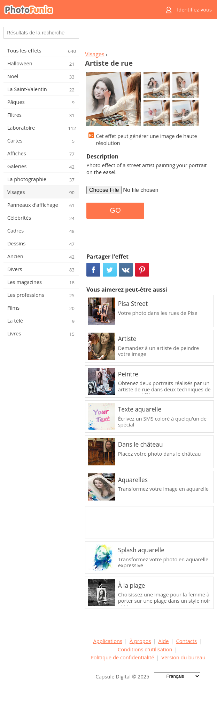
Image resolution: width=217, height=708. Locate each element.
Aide (163, 640)
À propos (140, 640)
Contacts (186, 640)
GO (115, 210)
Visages (94, 54)
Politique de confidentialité (122, 657)
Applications (107, 640)
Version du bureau (183, 657)
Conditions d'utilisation (145, 649)
